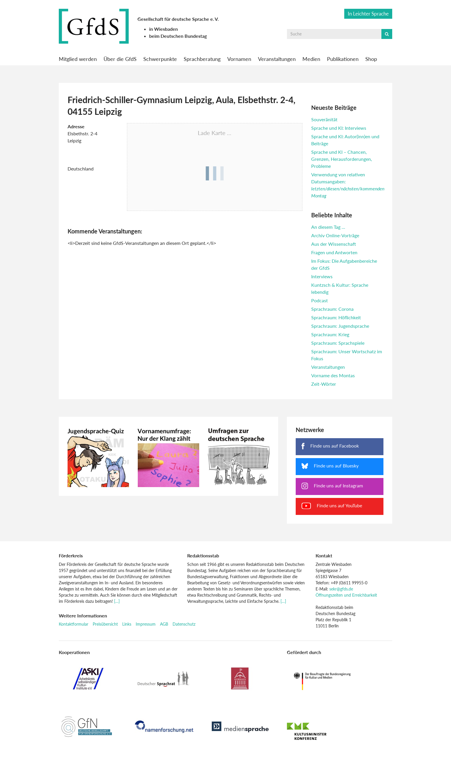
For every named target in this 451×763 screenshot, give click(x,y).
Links (126, 624)
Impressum (146, 624)
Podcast (319, 300)
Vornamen (239, 59)
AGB (164, 624)
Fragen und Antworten (334, 252)
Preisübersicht (105, 624)
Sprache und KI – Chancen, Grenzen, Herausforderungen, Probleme (341, 159)
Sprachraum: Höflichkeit (336, 317)
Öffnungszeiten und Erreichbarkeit (346, 595)
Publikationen (343, 59)
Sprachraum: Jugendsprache (340, 326)
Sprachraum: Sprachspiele (337, 343)
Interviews (322, 276)
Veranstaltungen (277, 59)
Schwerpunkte (160, 59)
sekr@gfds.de (341, 588)
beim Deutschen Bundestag (178, 36)
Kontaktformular (73, 624)
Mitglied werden (78, 59)
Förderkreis (71, 555)
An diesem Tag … (328, 227)
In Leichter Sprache (368, 14)
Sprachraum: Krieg (330, 334)
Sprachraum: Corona (332, 309)
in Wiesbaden (163, 29)
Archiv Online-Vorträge (335, 235)
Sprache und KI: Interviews (338, 128)
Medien (311, 59)
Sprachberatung (202, 59)
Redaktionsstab (203, 555)
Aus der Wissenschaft (333, 244)
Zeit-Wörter (323, 384)
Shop (371, 59)
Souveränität (324, 119)
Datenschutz (184, 624)
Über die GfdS (120, 59)
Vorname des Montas (333, 375)
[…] (117, 601)
